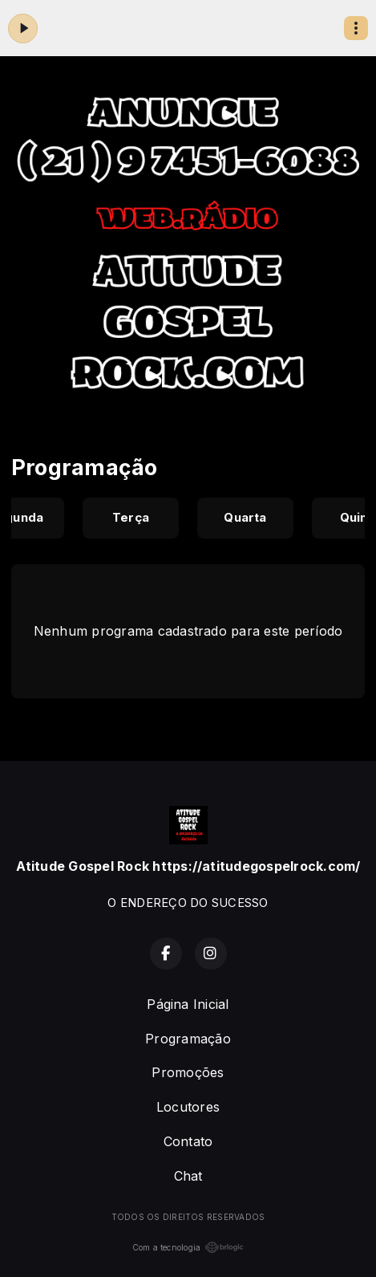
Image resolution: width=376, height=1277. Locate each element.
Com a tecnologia (188, 1247)
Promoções (188, 1072)
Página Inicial (187, 1004)
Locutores (188, 1107)
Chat (188, 1176)
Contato (188, 1141)
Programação (188, 1039)
